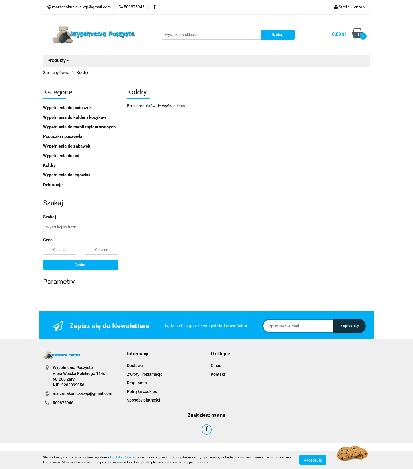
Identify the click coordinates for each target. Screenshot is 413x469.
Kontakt (218, 374)
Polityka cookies (142, 391)
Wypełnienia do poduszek (67, 107)
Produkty (58, 60)
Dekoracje (53, 184)
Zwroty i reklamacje (145, 374)
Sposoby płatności (143, 400)
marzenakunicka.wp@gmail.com (82, 393)
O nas (216, 365)
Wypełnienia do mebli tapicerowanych (79, 127)
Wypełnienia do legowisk (67, 174)
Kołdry (49, 165)
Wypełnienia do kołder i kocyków (74, 117)
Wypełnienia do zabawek (66, 146)
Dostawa (135, 365)
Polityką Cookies (123, 457)
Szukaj (81, 265)
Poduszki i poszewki (62, 136)
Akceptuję (313, 460)
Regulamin (137, 383)
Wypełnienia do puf (61, 155)
